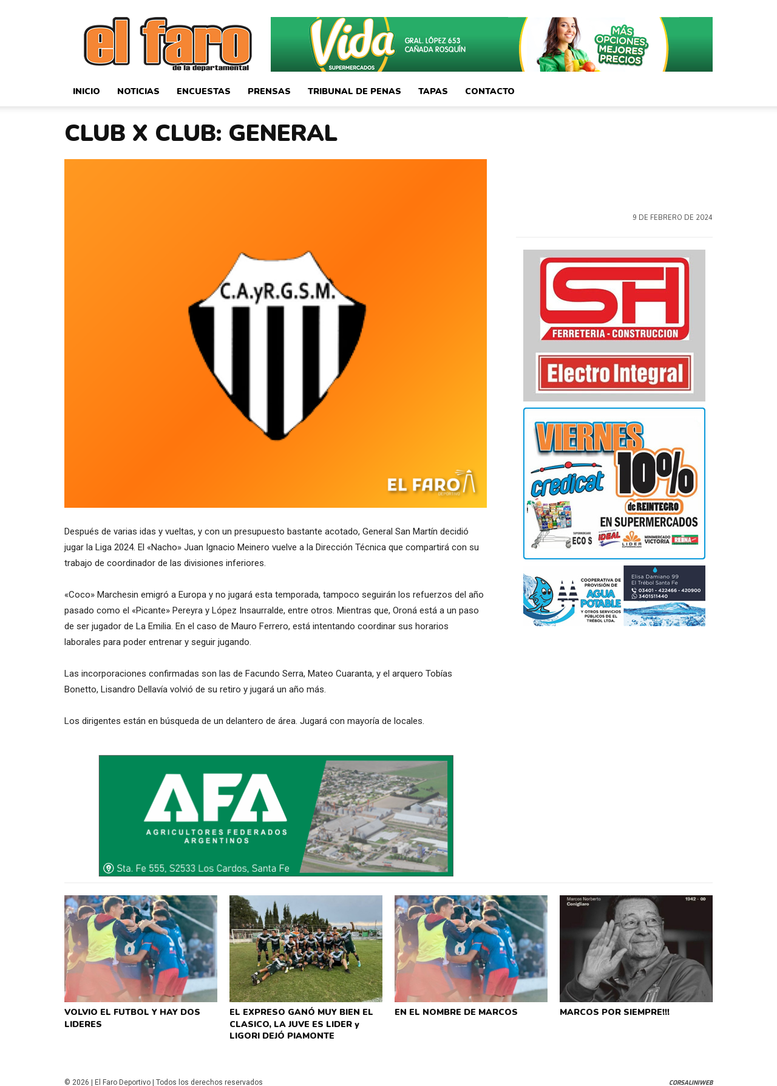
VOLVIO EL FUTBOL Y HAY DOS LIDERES (128, 1015)
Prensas (269, 91)
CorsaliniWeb (691, 1075)
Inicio (86, 91)
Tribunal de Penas (354, 91)
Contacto (490, 91)
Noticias (138, 91)
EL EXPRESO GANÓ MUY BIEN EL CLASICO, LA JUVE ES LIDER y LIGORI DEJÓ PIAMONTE (305, 1020)
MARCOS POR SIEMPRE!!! (612, 1010)
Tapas (433, 91)
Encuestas (204, 91)
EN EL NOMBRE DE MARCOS (453, 1010)
